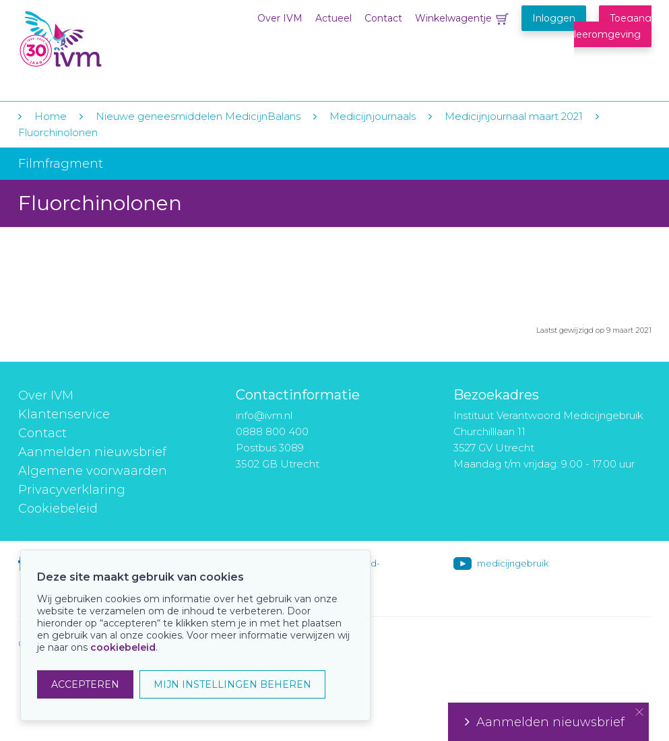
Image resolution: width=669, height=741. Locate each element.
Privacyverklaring (71, 489)
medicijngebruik (512, 563)
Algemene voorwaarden (92, 470)
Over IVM (279, 18)
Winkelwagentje (453, 18)
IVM (100, 39)
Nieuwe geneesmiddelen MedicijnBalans (198, 116)
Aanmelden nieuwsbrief (92, 452)
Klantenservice (64, 414)
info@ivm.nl (264, 415)
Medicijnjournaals (372, 116)
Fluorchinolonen (58, 132)
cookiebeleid (123, 647)
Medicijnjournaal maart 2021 (514, 116)
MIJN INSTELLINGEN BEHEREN (232, 684)
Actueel (333, 18)
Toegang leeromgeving (612, 26)
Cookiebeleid (58, 508)
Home (50, 116)
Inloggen (553, 18)
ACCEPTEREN (85, 684)
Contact (383, 18)
